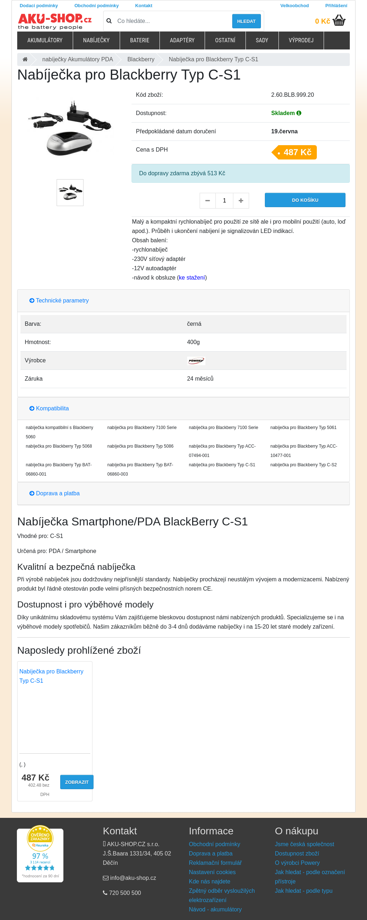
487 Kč (297, 152)
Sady (262, 40)
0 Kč (322, 21)
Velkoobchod (294, 5)
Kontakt (143, 5)
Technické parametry (59, 300)
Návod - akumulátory (215, 909)
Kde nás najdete (209, 881)
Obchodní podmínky (97, 5)
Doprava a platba (54, 493)
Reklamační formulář (215, 863)
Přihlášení (336, 5)
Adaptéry (182, 40)
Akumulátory (44, 40)
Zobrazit (77, 782)
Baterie (139, 40)
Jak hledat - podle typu (304, 891)
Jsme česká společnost (304, 844)
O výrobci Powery (297, 863)
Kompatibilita (49, 408)
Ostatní (225, 40)
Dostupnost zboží (297, 853)
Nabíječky (96, 40)
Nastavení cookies (212, 872)
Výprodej (301, 40)
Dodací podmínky (39, 5)
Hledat (246, 21)
